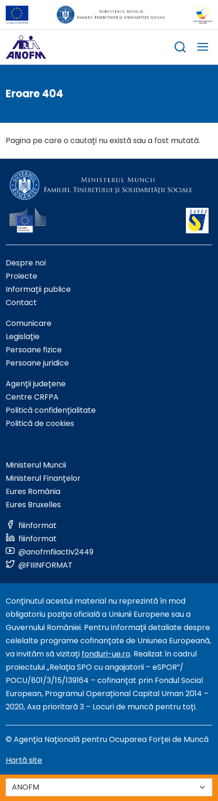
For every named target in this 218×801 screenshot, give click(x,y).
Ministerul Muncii (36, 465)
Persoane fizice (34, 349)
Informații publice (38, 289)
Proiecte (21, 276)
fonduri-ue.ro (106, 653)
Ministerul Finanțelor (43, 478)
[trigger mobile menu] (202, 48)
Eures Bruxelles (33, 504)
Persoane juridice (37, 363)
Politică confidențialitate (51, 410)
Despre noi (26, 262)
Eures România (33, 491)
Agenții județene (36, 383)
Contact (21, 302)
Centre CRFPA (32, 397)
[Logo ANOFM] (26, 47)
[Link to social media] (31, 525)
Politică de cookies (40, 423)
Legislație (23, 336)
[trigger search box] (180, 48)
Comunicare (28, 323)
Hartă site (24, 760)
